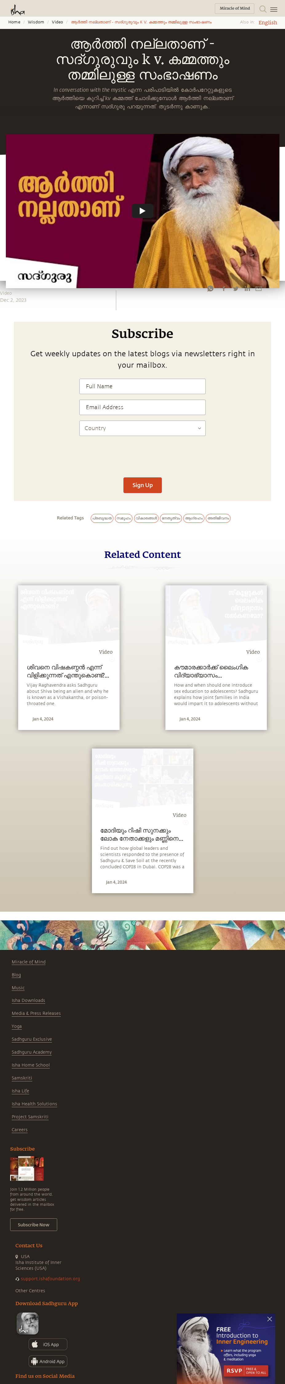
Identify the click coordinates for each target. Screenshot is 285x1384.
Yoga (17, 1026)
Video (57, 22)
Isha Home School (31, 1065)
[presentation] (142, 454)
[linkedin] (247, 288)
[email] (258, 288)
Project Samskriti (30, 1117)
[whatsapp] (210, 288)
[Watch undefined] (142, 211)
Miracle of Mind (29, 962)
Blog (16, 975)
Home (14, 22)
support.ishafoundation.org (50, 1279)
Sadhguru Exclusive (32, 1039)
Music (18, 988)
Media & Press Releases (36, 1013)
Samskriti (22, 1078)
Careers (20, 1130)
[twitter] (235, 288)
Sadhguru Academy (32, 1052)
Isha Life (20, 1091)
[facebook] (223, 288)
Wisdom (36, 22)
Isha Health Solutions (34, 1104)
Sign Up (143, 485)
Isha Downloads (28, 1000)
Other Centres (30, 1291)
